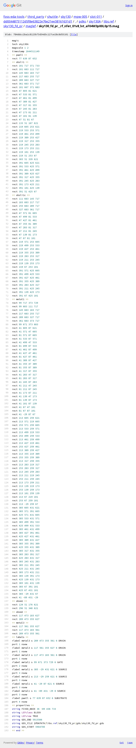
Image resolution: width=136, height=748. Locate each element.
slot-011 (96, 17)
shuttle (52, 17)
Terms (39, 742)
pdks (82, 21)
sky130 (66, 17)
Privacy (30, 742)
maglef (31, 26)
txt (122, 742)
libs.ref (109, 21)
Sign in (129, 5)
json (130, 742)
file (73, 34)
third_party (35, 17)
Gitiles (20, 742)
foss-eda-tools (14, 17)
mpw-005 (80, 17)
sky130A (95, 21)
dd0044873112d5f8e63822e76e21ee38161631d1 (37, 21)
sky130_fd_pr (13, 26)
